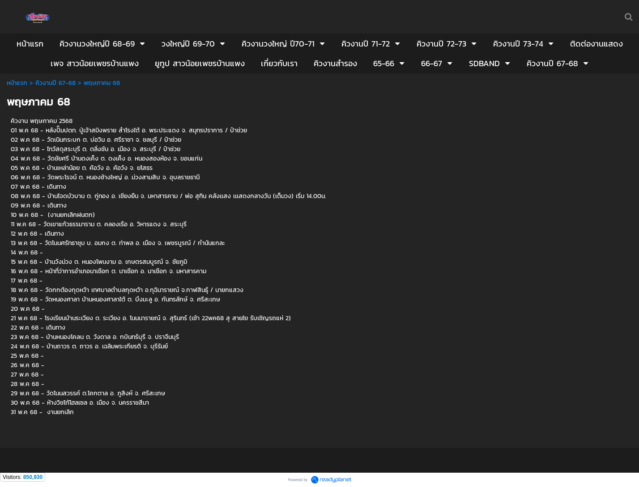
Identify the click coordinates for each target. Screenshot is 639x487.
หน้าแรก (17, 83)
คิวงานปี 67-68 (55, 83)
